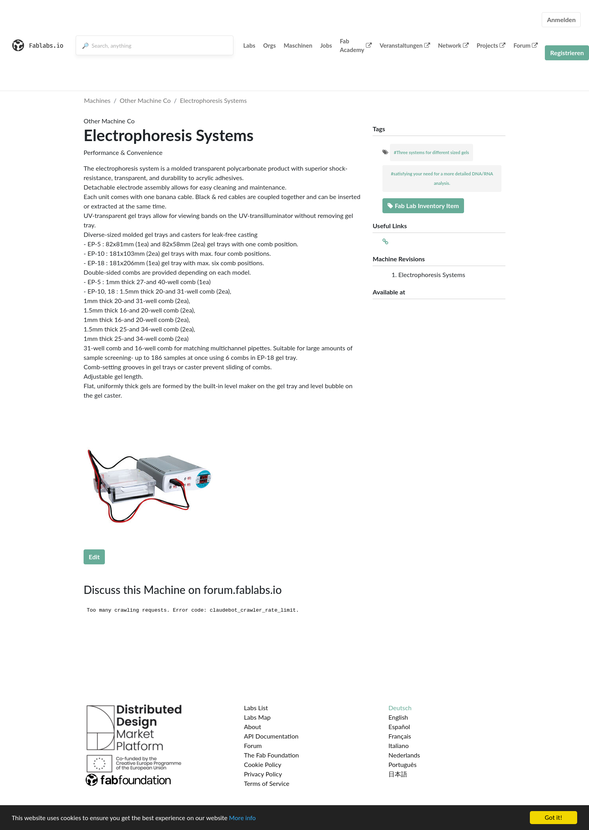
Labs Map (257, 717)
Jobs (326, 45)
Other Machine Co (145, 100)
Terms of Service (266, 783)
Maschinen (298, 45)
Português (402, 764)
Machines (97, 100)
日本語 (397, 774)
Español (399, 726)
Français (399, 736)
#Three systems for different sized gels (431, 152)
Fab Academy (356, 45)
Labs (249, 45)
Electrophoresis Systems (213, 100)
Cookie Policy (262, 764)
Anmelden (561, 19)
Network (453, 45)
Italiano (398, 745)
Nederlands (404, 755)
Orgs (269, 45)
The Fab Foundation (271, 755)
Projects (491, 45)
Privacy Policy (263, 774)
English (398, 717)
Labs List (256, 707)
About (252, 726)
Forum (525, 45)
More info (242, 818)
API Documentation (271, 736)
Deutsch (400, 707)
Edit (94, 556)
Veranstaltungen (405, 45)
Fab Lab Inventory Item (423, 205)
